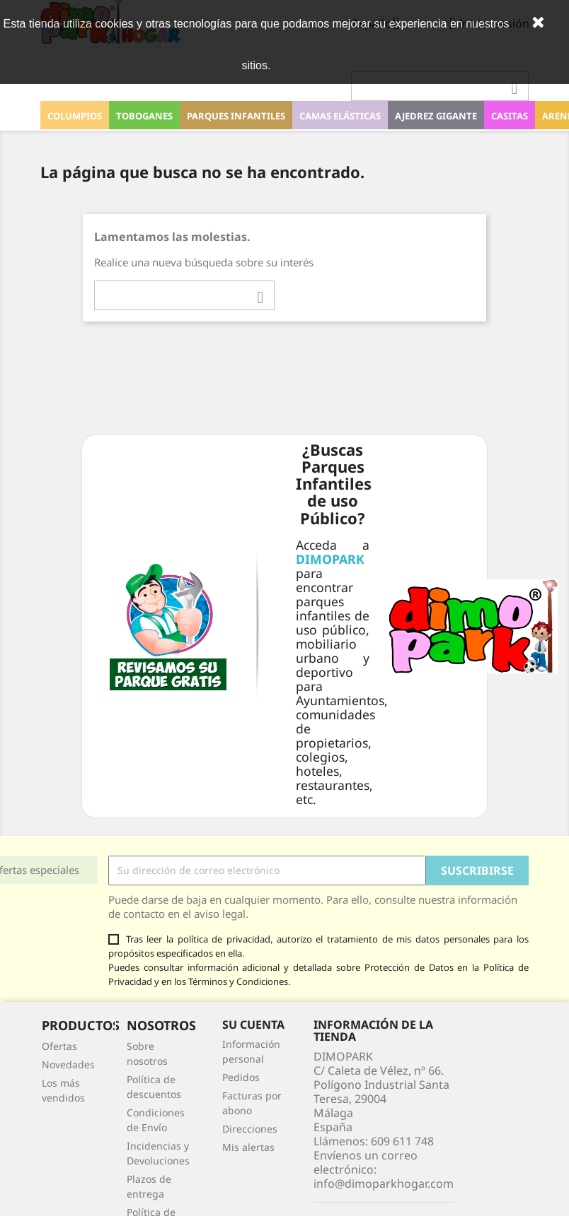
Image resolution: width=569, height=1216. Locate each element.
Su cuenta (253, 1024)
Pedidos (241, 1077)
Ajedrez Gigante (436, 116)
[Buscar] (440, 86)
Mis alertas (248, 1147)
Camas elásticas (340, 116)
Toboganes (144, 116)
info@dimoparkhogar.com (384, 1183)
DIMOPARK (330, 558)
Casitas (509, 116)
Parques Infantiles (236, 116)
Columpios (74, 116)
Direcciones (249, 1128)
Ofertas (59, 1046)
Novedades (68, 1064)
